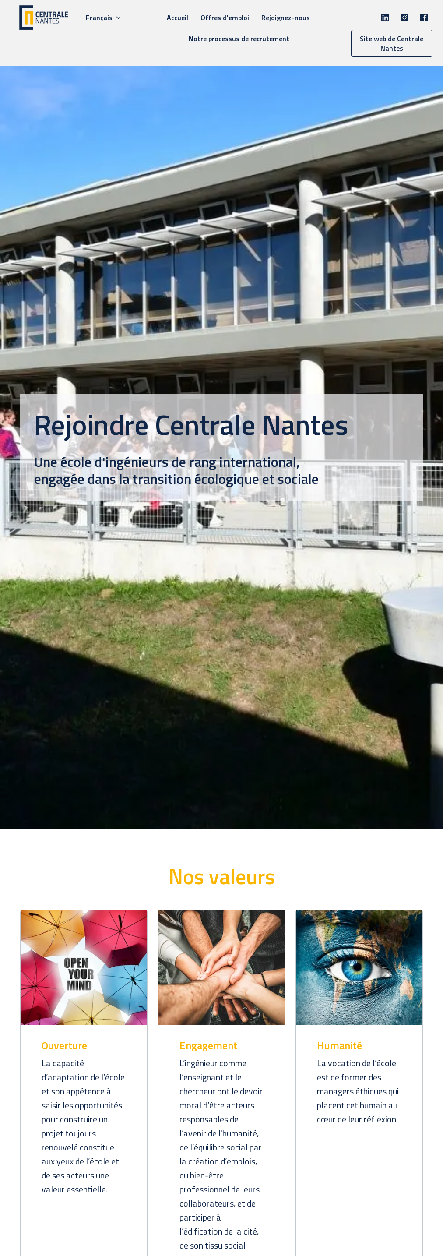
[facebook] (423, 17)
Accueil (177, 17)
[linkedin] (385, 17)
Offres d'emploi (224, 17)
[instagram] (404, 17)
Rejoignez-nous (285, 17)
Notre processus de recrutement (239, 38)
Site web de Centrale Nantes (391, 43)
